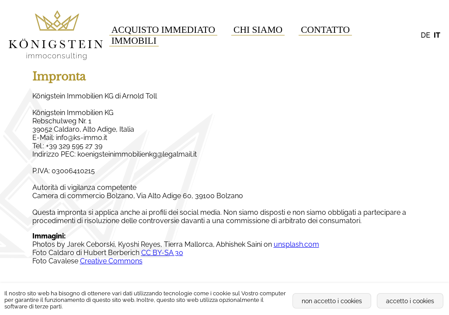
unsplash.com (296, 244)
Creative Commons (111, 261)
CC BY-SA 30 (162, 252)
